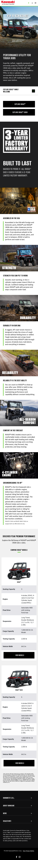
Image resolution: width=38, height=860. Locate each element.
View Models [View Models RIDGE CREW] (19, 763)
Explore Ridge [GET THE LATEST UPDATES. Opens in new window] (19, 104)
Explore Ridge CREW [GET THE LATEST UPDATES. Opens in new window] (19, 112)
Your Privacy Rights (28, 851)
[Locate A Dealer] (29, 3)
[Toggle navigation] (35, 2)
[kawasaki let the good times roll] (14, 3)
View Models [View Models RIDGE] (19, 655)
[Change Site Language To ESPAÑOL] (33, 3)
